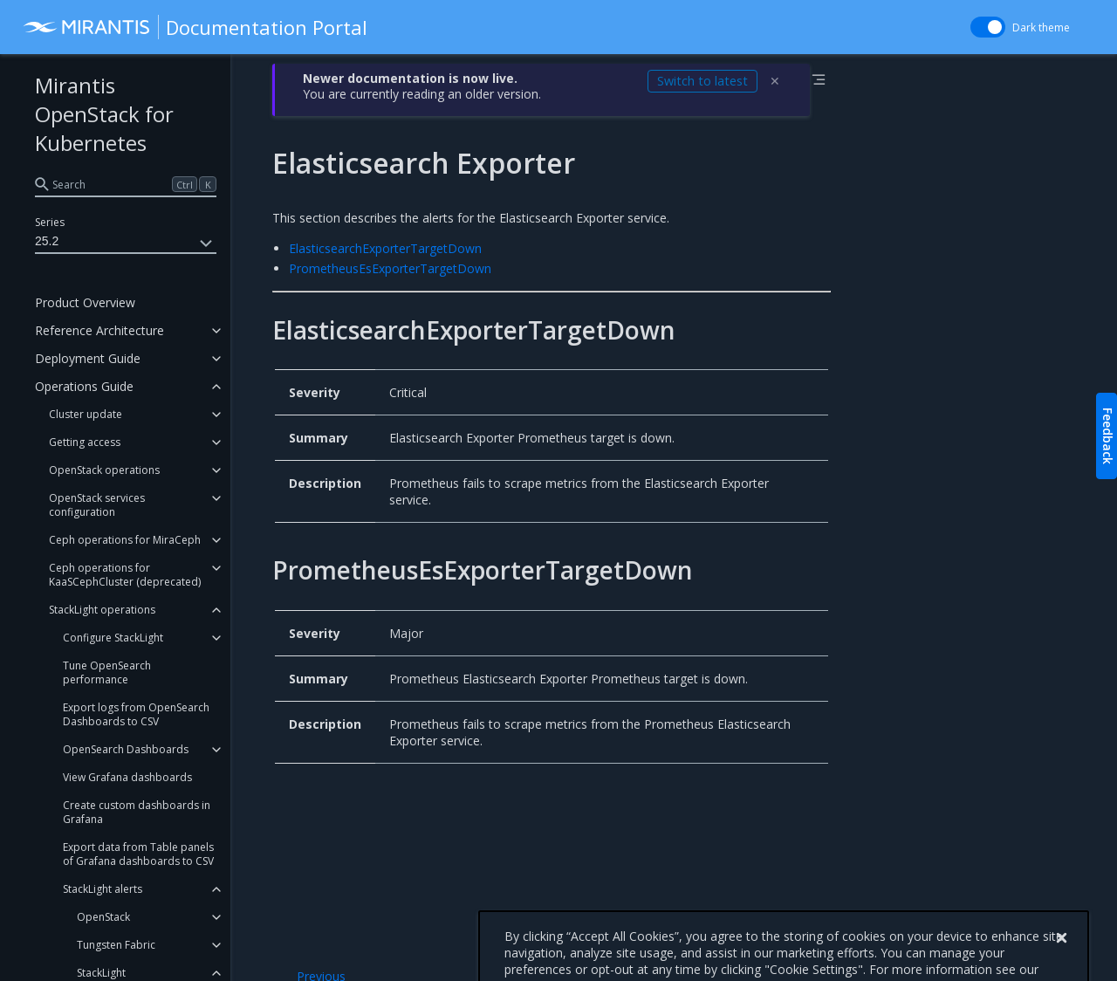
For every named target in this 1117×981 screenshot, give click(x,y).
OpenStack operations (104, 470)
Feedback (1108, 436)
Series (50, 222)
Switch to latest (702, 80)
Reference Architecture (99, 330)
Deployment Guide (87, 358)
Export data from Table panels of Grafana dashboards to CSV (138, 854)
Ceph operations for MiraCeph (125, 539)
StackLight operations (102, 609)
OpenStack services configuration (97, 504)
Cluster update (85, 414)
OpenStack (103, 916)
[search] (125, 184)
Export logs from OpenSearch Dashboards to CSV (136, 714)
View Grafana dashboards (127, 777)
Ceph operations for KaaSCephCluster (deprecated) (125, 574)
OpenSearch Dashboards (125, 749)
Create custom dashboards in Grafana (136, 812)
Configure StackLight (113, 637)
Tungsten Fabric (116, 944)
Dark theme (1041, 27)
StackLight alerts (102, 889)
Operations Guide (84, 386)
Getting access (84, 442)
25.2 (125, 243)
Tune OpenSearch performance (107, 672)
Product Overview (85, 302)
